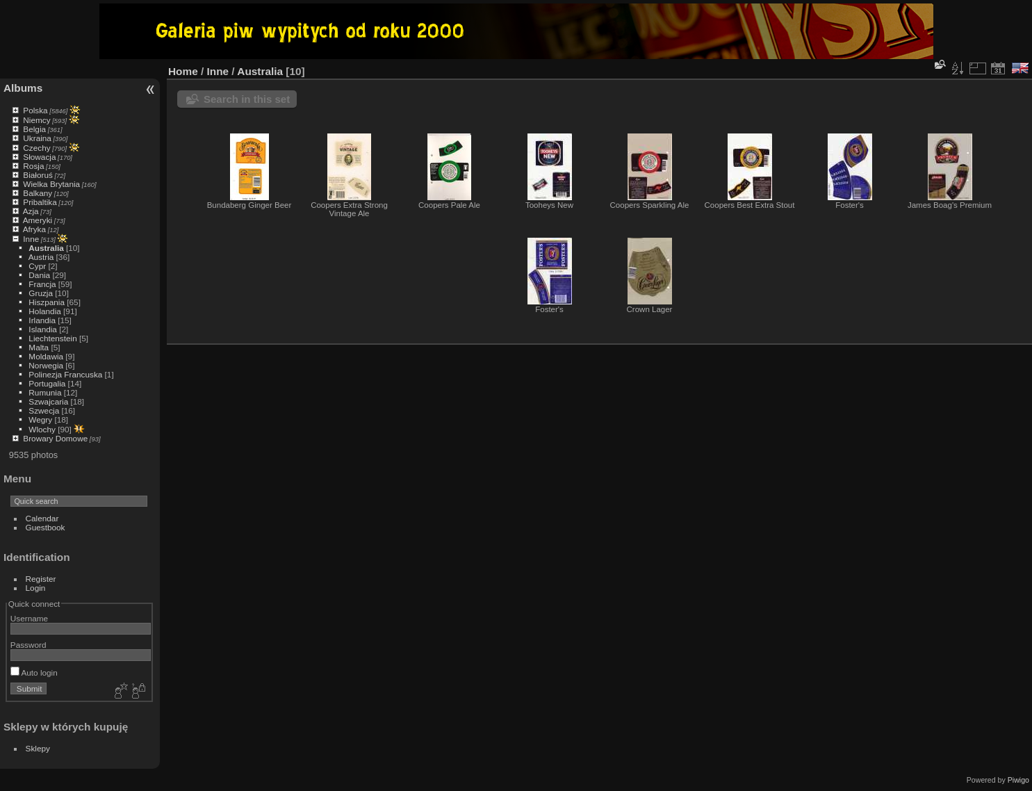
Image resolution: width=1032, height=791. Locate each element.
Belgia (34, 128)
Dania (39, 274)
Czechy (36, 147)
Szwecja (43, 410)
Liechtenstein (52, 338)
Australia (45, 247)
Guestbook (45, 527)
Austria (41, 256)
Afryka (34, 229)
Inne (31, 238)
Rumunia (44, 392)
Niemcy (36, 119)
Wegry (40, 419)
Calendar (42, 518)
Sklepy (38, 748)
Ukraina (37, 137)
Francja (42, 283)
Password (28, 644)
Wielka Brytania (51, 183)
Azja (31, 210)
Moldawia (45, 356)
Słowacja (39, 156)
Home (183, 71)
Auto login (34, 672)
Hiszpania (46, 302)
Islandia (42, 329)
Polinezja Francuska (65, 374)
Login (36, 587)
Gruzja (40, 292)
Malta (38, 347)
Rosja (33, 165)
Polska (35, 110)
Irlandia (42, 320)
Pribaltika (39, 201)
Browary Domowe (55, 438)
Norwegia (45, 365)
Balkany (37, 192)
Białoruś (38, 174)
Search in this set (247, 99)
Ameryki (38, 220)
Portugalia (46, 383)
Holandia (44, 311)
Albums (22, 88)
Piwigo (1018, 780)
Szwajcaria (48, 401)
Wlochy (42, 429)
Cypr (37, 265)
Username (29, 618)
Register (41, 578)
